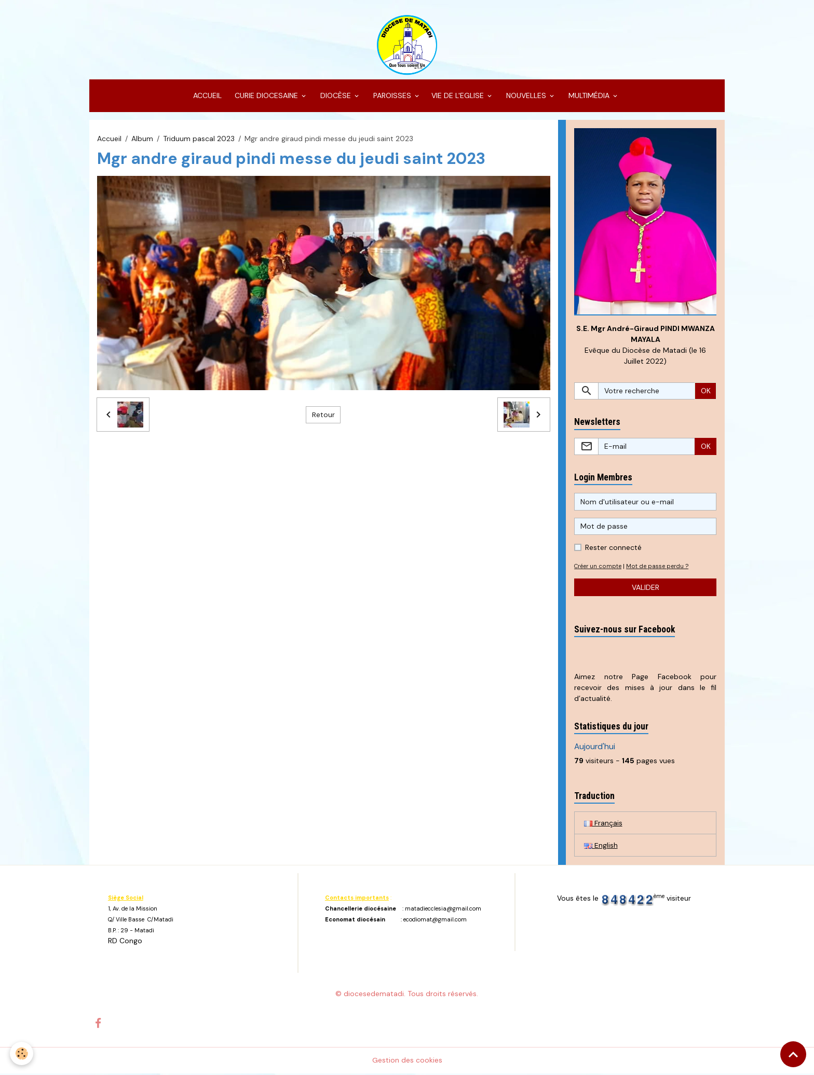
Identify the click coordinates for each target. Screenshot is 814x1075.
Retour (323, 415)
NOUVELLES (526, 96)
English (601, 846)
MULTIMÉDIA (589, 96)
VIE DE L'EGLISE (458, 96)
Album (142, 139)
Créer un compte (598, 567)
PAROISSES (392, 96)
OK (706, 391)
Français (603, 824)
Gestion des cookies (407, 1061)
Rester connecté (613, 549)
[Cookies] (22, 1053)
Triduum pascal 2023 (199, 139)
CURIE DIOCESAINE (266, 96)
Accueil (109, 139)
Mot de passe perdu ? (658, 567)
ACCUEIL (206, 96)
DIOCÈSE (335, 96)
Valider (645, 588)
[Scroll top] (793, 1054)
